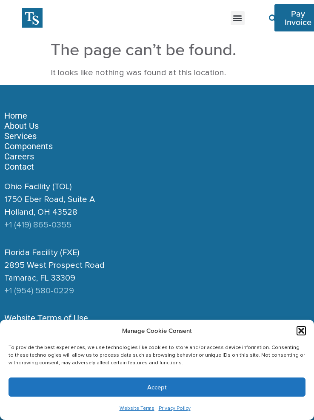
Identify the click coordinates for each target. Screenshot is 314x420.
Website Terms (137, 408)
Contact (19, 167)
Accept (157, 387)
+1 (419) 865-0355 (37, 225)
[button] (301, 330)
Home (15, 116)
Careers (19, 156)
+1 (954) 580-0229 (39, 291)
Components (28, 146)
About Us (21, 126)
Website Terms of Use (46, 318)
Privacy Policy (175, 408)
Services (20, 136)
